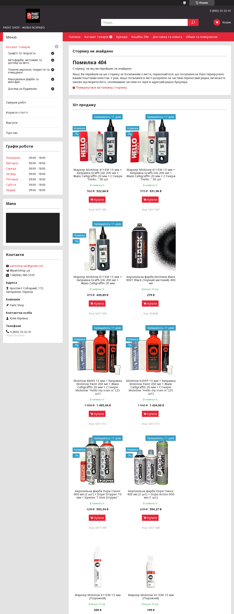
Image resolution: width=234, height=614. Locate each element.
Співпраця (94, 46)
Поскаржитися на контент (108, 610)
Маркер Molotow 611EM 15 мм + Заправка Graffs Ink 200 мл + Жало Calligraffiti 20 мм (202, 173)
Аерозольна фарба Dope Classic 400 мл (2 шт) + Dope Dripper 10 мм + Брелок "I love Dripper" (97, 390)
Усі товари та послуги (208, 539)
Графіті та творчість (22, 53)
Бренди (121, 37)
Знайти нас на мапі (189, 571)
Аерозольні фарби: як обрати (81, 561)
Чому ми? (125, 580)
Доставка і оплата (131, 571)
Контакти (76, 46)
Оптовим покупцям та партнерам (199, 561)
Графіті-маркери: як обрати (80, 566)
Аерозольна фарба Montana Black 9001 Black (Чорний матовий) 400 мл (97, 280)
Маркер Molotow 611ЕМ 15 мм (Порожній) (202, 388)
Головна (74, 37)
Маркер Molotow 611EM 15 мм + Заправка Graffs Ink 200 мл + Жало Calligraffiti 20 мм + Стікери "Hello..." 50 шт (149, 174)
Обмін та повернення (201, 37)
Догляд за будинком (22, 89)
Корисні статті (17, 112)
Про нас (12, 132)
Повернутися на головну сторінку (101, 87)
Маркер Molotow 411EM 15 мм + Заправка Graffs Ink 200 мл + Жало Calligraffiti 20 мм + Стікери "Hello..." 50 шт (97, 174)
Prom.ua (136, 606)
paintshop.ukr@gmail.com (26, 266)
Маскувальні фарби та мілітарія (23, 81)
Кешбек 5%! (140, 37)
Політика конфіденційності (140, 610)
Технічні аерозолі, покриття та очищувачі (29, 71)
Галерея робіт (16, 102)
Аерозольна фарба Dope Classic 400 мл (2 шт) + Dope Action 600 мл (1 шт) (149, 390)
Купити (99, 199)
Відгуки (12, 122)
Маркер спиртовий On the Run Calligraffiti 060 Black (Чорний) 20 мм (202, 494)
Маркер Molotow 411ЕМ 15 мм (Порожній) (97, 492)
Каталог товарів (96, 37)
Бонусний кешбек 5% (133, 566)
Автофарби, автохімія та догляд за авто (25, 62)
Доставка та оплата (167, 37)
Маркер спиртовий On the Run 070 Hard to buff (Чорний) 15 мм (150, 492)
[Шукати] (193, 22)
